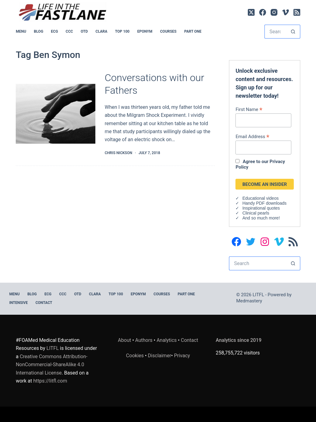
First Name (248, 109)
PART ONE (193, 31)
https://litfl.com (50, 381)
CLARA (101, 31)
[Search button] (293, 32)
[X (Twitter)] (251, 12)
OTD (84, 31)
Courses (168, 31)
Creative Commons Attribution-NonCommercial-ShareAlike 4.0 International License (51, 365)
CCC (69, 31)
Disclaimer (159, 355)
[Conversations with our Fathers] (55, 114)
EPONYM (144, 31)
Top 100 (122, 31)
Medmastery (249, 301)
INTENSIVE (18, 303)
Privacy (182, 355)
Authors (143, 340)
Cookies (135, 355)
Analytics (166, 340)
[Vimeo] (285, 12)
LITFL (53, 348)
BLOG (38, 31)
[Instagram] (274, 12)
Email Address (252, 136)
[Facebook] (262, 12)
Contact (43, 303)
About (124, 340)
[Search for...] (275, 32)
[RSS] (296, 12)
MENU (21, 31)
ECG (54, 31)
